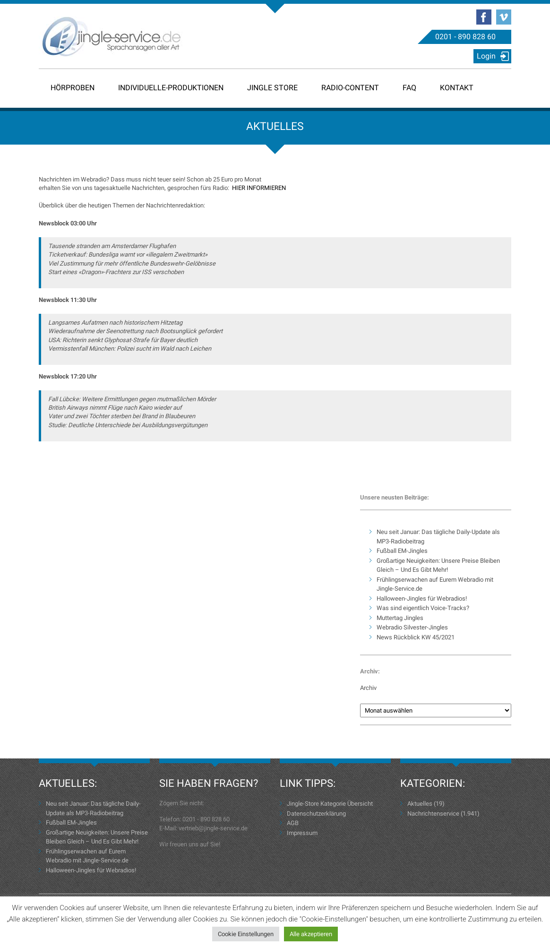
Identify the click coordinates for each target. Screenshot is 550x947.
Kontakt (456, 87)
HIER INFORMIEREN (259, 187)
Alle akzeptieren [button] (311, 934)
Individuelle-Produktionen (170, 87)
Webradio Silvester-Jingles (412, 627)
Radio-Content (350, 87)
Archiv (368, 687)
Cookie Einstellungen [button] (246, 934)
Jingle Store (272, 87)
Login (486, 56)
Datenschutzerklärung (316, 813)
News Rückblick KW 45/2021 (416, 637)
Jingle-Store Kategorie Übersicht (330, 803)
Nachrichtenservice (433, 813)
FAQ (409, 87)
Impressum (302, 832)
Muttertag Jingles (400, 617)
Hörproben (73, 87)
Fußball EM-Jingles (402, 550)
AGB (293, 822)
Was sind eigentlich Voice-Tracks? (423, 607)
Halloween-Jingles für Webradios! (422, 598)
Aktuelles (419, 803)
